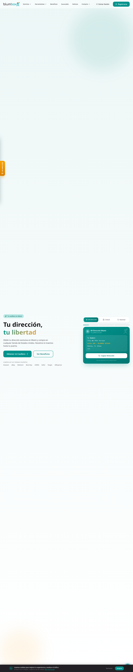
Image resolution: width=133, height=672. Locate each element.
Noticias (75, 4)
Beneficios (53, 4)
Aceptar (119, 668)
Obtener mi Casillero (17, 354)
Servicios (27, 4)
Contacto (86, 4)
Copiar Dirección (106, 356)
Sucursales (65, 4)
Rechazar (109, 668)
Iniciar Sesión (102, 4)
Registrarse (121, 4)
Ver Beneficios (43, 354)
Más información (50, 669)
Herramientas (41, 4)
